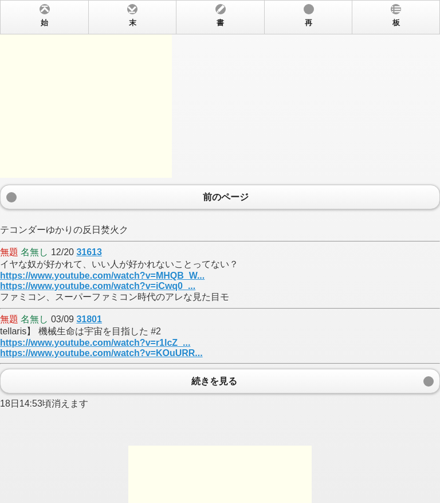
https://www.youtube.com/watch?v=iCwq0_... (97, 286)
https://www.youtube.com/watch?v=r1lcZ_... (95, 343)
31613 (89, 252)
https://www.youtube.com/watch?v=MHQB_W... (102, 275)
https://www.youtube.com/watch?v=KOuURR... (101, 353)
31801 (89, 319)
